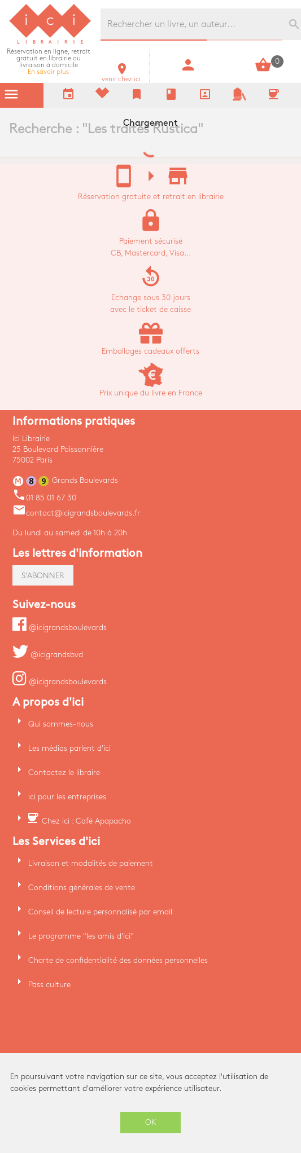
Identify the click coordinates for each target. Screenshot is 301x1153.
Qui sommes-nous (60, 724)
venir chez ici (121, 75)
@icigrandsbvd (47, 654)
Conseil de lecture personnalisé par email (100, 912)
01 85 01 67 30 (44, 497)
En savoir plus (48, 62)
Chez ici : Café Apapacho (86, 821)
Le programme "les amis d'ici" (81, 936)
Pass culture (49, 984)
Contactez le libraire (64, 772)
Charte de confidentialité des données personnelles (118, 960)
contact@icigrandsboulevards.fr (76, 513)
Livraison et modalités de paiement (90, 863)
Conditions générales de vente (81, 887)
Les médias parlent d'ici (69, 748)
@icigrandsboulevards (59, 627)
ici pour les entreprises (67, 796)
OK (150, 1122)
